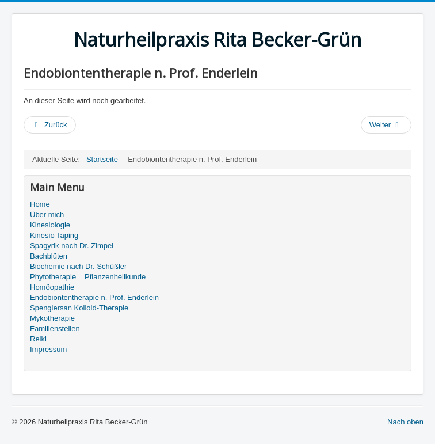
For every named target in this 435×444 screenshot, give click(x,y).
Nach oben (405, 422)
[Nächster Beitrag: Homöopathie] (386, 125)
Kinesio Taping (54, 235)
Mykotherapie (52, 318)
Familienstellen (55, 328)
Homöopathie (52, 287)
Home (40, 204)
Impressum (48, 349)
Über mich (47, 214)
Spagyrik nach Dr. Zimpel (71, 245)
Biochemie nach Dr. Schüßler (78, 266)
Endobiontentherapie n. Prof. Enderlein (94, 297)
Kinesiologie (50, 225)
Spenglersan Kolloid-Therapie (79, 307)
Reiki (38, 339)
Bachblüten (48, 256)
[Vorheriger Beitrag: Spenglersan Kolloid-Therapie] (50, 125)
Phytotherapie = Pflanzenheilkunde (88, 276)
